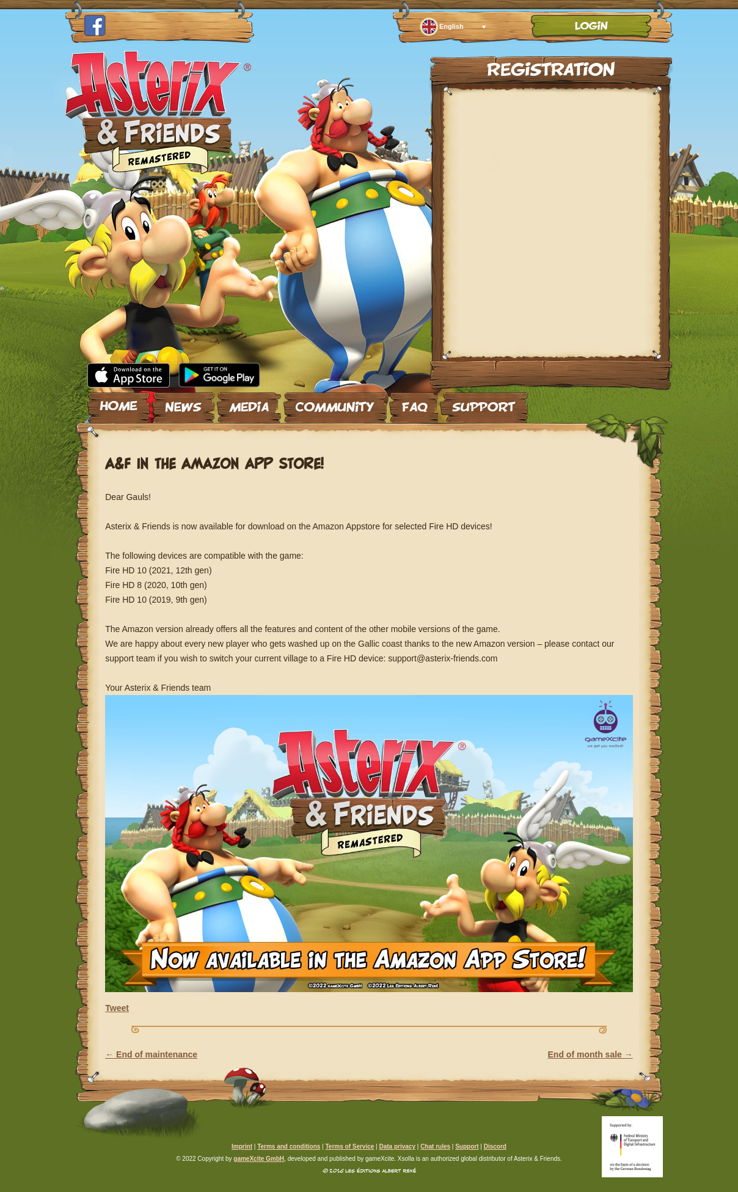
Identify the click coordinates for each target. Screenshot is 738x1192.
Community (335, 402)
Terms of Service (349, 1146)
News (183, 402)
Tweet (117, 1008)
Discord (495, 1146)
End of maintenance (151, 1054)
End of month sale (590, 1054)
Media (249, 402)
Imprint (242, 1146)
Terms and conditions (288, 1146)
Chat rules (435, 1146)
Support (484, 402)
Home (118, 402)
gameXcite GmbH (258, 1158)
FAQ (413, 402)
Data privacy (397, 1146)
